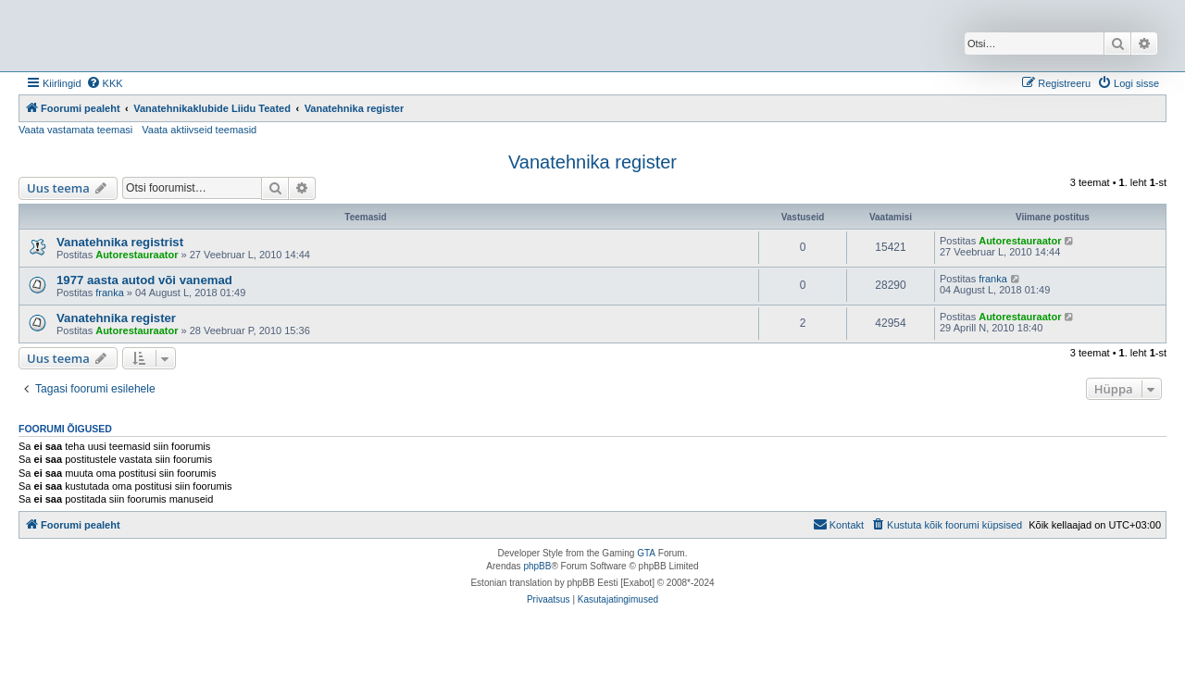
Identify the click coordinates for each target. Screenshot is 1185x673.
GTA (646, 553)
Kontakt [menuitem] (838, 523)
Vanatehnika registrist (119, 242)
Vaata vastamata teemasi (75, 129)
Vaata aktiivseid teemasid (199, 129)
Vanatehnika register (592, 162)
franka (109, 292)
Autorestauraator (136, 254)
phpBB (537, 566)
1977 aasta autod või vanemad (144, 280)
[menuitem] (104, 83)
